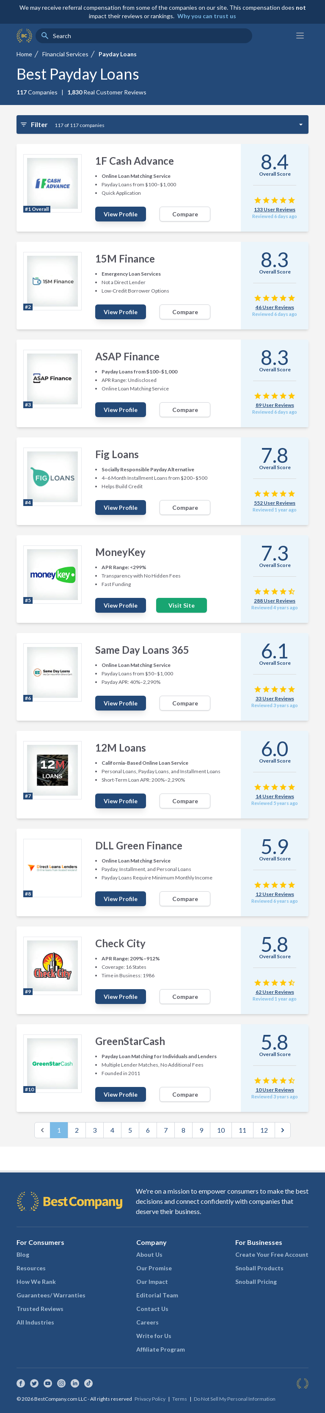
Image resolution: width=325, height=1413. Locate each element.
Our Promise (154, 1268)
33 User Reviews (275, 698)
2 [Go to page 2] (77, 1130)
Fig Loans (117, 454)
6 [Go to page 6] (148, 1130)
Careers (147, 1322)
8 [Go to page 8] (183, 1130)
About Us (149, 1254)
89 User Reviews (275, 405)
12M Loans (120, 747)
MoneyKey (120, 552)
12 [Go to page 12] (264, 1130)
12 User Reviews (275, 894)
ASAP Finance (127, 356)
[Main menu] (300, 35)
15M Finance (125, 258)
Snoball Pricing (256, 1281)
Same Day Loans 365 (142, 650)
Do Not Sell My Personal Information (234, 1399)
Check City (120, 943)
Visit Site (181, 605)
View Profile (121, 214)
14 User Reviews (275, 796)
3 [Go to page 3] (94, 1130)
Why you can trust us (206, 15)
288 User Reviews (274, 600)
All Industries (35, 1322)
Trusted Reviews (40, 1308)
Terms (179, 1399)
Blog (23, 1254)
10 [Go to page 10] (221, 1130)
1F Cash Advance (134, 161)
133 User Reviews (274, 209)
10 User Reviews (275, 1090)
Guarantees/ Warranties (51, 1295)
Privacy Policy (150, 1399)
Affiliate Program (160, 1349)
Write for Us (153, 1335)
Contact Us (152, 1308)
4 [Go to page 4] (112, 1130)
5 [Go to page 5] (130, 1130)
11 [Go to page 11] (242, 1130)
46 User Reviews (275, 307)
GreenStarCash (130, 1041)
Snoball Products (259, 1268)
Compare (185, 214)
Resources (31, 1268)
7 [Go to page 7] (166, 1130)
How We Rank (36, 1281)
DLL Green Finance (138, 845)
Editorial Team (157, 1295)
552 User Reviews (274, 503)
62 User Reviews (275, 992)
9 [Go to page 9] (201, 1130)
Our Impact (152, 1281)
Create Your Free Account (271, 1254)
